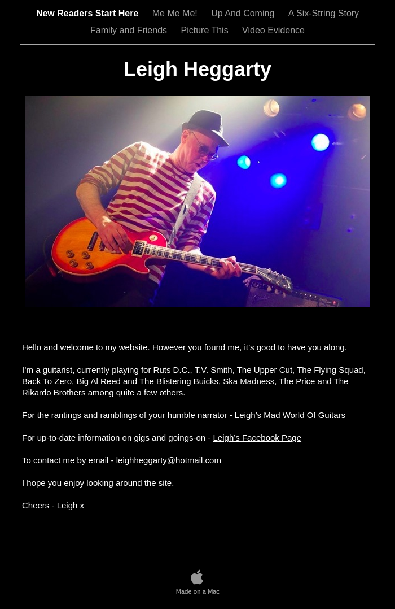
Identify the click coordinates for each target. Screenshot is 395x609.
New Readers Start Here (88, 13)
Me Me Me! (176, 13)
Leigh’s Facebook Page (257, 437)
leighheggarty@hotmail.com (168, 460)
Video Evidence (273, 30)
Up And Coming (244, 13)
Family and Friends (130, 30)
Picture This (206, 30)
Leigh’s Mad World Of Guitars (290, 415)
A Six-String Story (323, 13)
